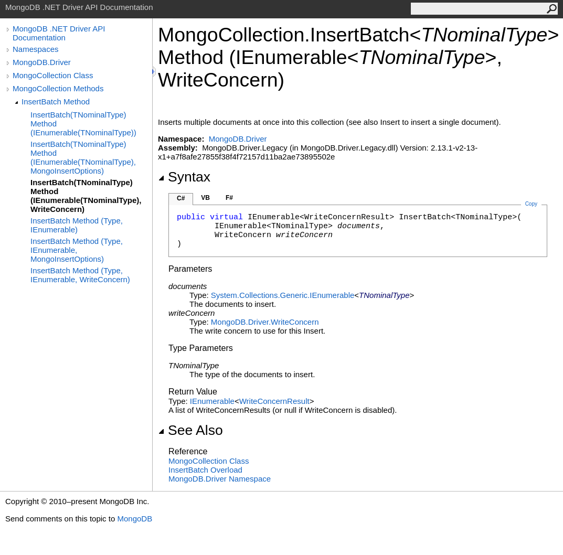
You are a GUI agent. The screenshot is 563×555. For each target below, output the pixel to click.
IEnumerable (212, 401)
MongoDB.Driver (42, 62)
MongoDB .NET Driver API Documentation (59, 33)
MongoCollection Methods (58, 88)
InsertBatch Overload (205, 469)
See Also (190, 430)
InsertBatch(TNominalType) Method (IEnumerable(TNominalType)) (83, 123)
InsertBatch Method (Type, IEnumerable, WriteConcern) (80, 275)
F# (229, 197)
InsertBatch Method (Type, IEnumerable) (76, 225)
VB (205, 197)
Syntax (184, 177)
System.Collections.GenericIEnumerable (282, 295)
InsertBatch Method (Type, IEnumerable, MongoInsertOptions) (76, 250)
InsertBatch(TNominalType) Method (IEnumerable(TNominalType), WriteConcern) (85, 196)
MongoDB (134, 518)
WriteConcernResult (274, 401)
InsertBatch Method (56, 101)
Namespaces (36, 49)
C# (181, 198)
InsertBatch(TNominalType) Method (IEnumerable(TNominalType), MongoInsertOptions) (83, 157)
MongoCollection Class (53, 75)
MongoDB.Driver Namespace (219, 478)
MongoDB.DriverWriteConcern (265, 321)
